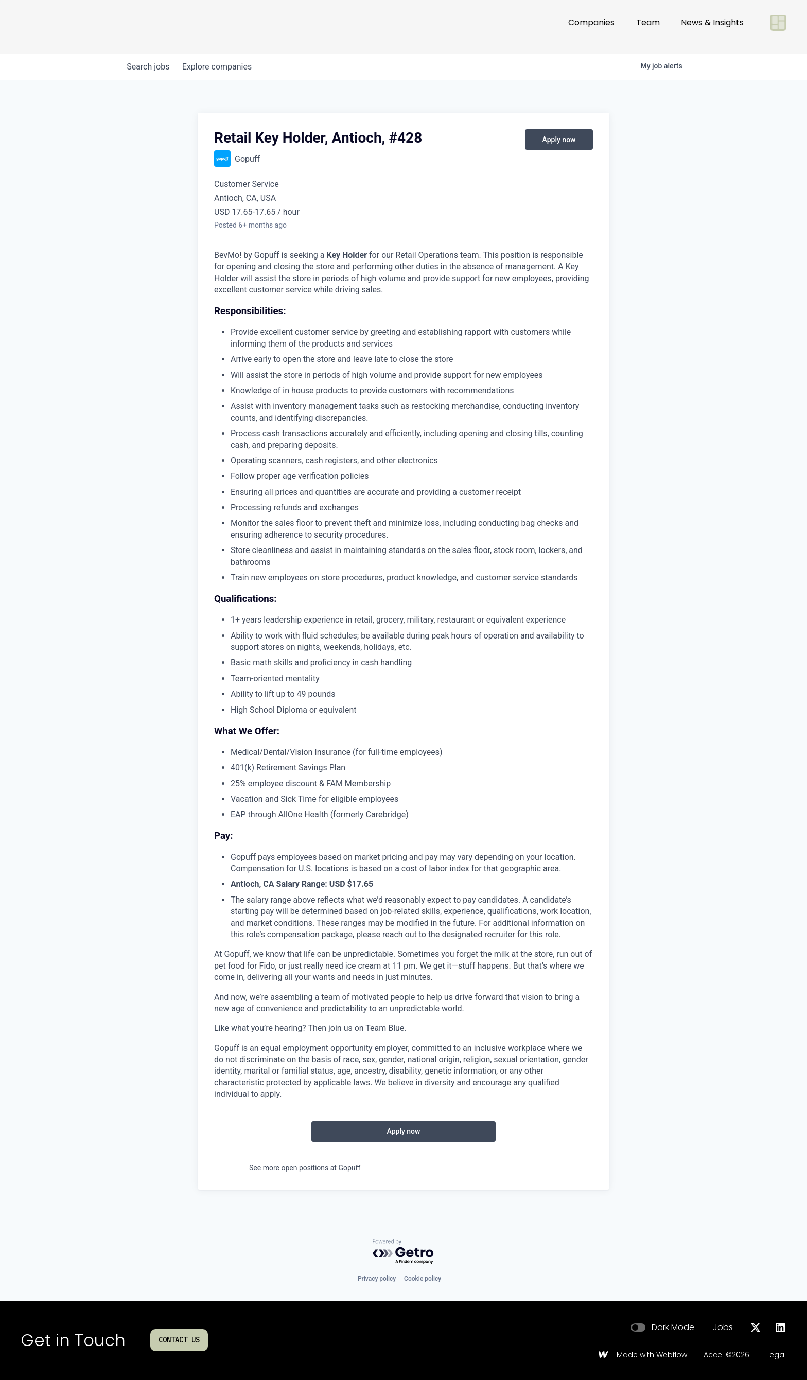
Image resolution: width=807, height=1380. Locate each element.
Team (648, 26)
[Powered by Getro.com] (403, 1252)
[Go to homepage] (55, 26)
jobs (150, 67)
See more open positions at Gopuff (304, 1168)
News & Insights (712, 26)
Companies (591, 26)
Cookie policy (422, 1278)
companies (222, 67)
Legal (776, 1355)
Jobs (723, 1327)
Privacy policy (377, 1278)
